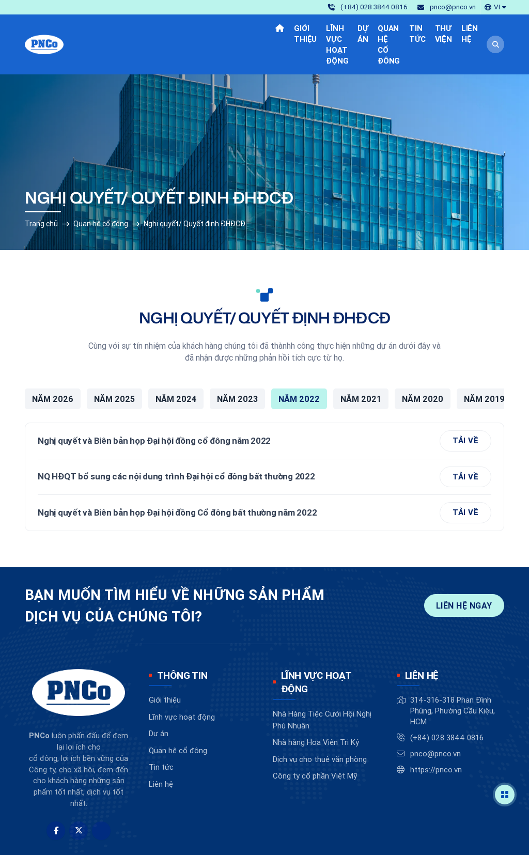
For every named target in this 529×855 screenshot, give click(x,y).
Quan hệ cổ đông (100, 190)
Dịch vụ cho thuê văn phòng (320, 725)
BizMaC (312, 839)
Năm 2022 (299, 365)
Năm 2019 (484, 365)
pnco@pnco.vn (435, 720)
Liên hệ (161, 750)
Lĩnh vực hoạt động (182, 683)
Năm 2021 (360, 365)
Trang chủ (41, 190)
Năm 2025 (114, 365)
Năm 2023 (237, 365)
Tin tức (161, 733)
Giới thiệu (165, 666)
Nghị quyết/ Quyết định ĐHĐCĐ (194, 190)
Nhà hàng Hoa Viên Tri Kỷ (316, 708)
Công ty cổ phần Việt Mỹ (315, 742)
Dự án (158, 700)
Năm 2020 (422, 365)
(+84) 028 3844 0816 (447, 704)
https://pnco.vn (436, 736)
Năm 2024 (175, 365)
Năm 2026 (52, 365)
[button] (495, 6)
